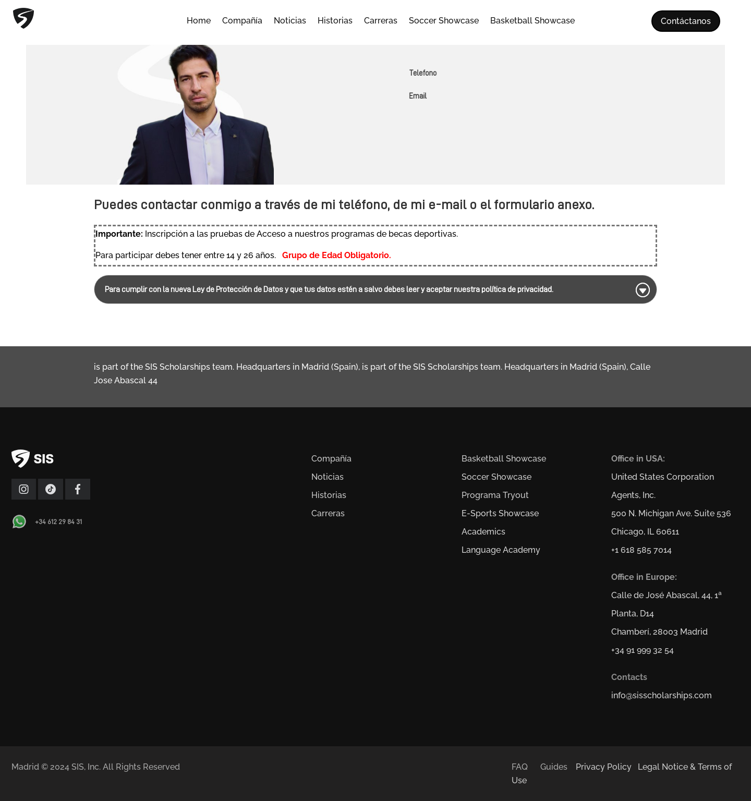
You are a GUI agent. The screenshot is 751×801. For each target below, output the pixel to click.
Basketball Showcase (532, 21)
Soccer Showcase (444, 21)
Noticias (290, 21)
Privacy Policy (604, 767)
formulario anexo (543, 204)
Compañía (242, 21)
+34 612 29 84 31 (58, 521)
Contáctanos (686, 21)
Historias (335, 21)
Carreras (380, 21)
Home (199, 21)
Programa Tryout (495, 495)
